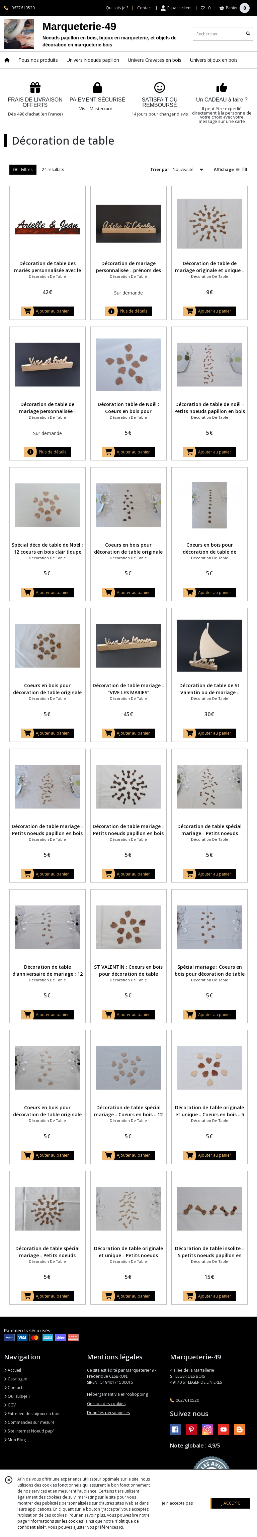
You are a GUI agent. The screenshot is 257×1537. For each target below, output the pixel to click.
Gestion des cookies (106, 1403)
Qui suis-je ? (17, 1396)
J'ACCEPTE (231, 1503)
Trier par (159, 169)
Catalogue (15, 1379)
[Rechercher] (248, 33)
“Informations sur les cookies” (56, 1521)
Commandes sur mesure (29, 1422)
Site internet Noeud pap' (29, 1431)
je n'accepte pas (177, 1503)
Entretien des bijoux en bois (32, 1413)
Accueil (12, 1370)
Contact (144, 8)
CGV (10, 1405)
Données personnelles (108, 1412)
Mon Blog (15, 1440)
